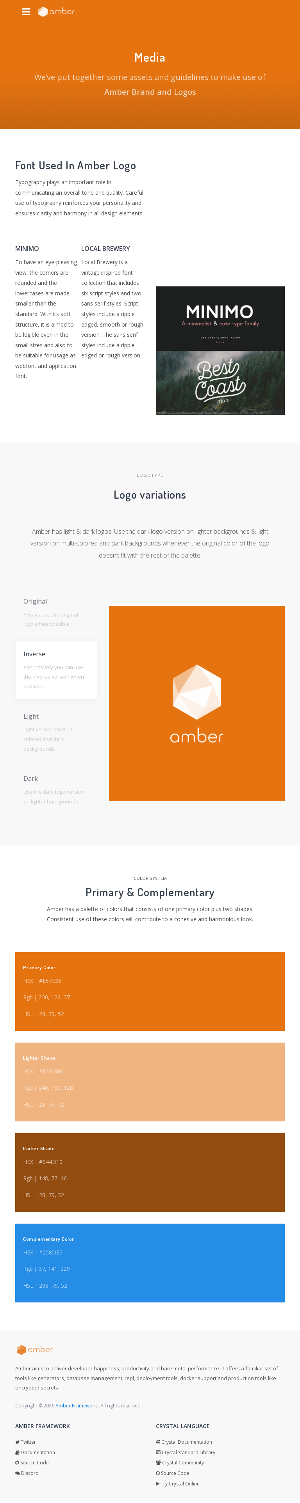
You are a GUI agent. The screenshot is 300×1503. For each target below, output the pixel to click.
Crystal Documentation (184, 1444)
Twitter (25, 1444)
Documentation (35, 1454)
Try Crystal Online (178, 1485)
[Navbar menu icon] (26, 12)
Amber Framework (76, 1407)
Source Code (32, 1465)
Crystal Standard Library (185, 1454)
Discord (27, 1475)
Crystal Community (180, 1465)
